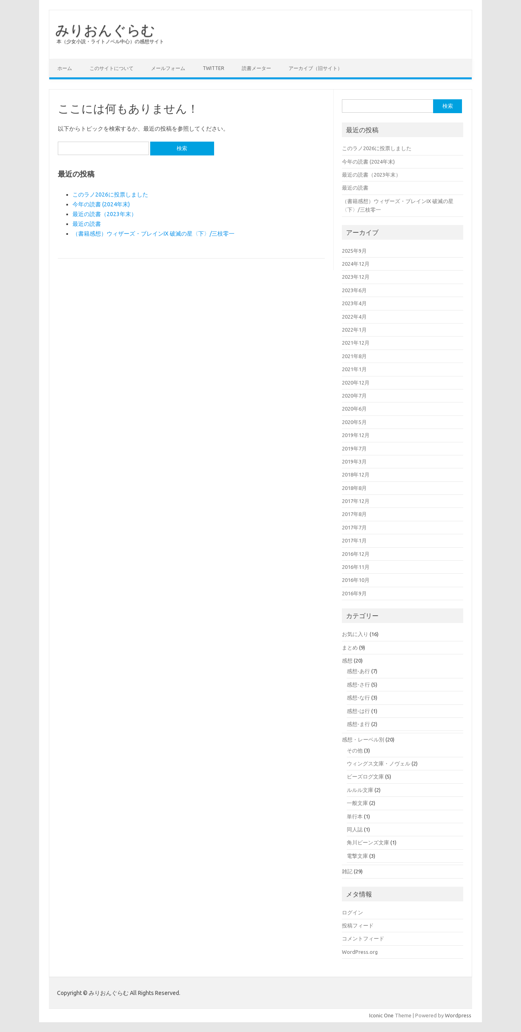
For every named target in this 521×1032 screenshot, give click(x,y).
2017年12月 (356, 501)
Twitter (213, 68)
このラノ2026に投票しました (110, 194)
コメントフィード (363, 938)
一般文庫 (357, 803)
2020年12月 (356, 382)
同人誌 (355, 829)
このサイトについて (112, 68)
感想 (347, 660)
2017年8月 (354, 514)
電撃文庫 (357, 856)
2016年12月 (356, 554)
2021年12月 (356, 342)
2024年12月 (356, 264)
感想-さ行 (358, 684)
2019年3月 (354, 461)
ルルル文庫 (360, 790)
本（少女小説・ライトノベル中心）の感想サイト (110, 41)
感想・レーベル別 (363, 739)
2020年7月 (354, 395)
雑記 (347, 871)
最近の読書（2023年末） (104, 214)
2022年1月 (354, 329)
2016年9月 (354, 593)
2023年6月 (354, 290)
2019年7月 (354, 448)
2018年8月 (354, 488)
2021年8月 (354, 356)
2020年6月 (354, 408)
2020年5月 (354, 422)
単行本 (355, 816)
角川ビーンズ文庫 (368, 842)
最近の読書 (86, 224)
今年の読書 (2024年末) (101, 204)
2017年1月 (354, 540)
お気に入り (355, 634)
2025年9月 (354, 251)
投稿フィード (358, 925)
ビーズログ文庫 (365, 776)
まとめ (350, 647)
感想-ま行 (358, 724)
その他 (355, 750)
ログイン (352, 912)
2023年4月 (354, 303)
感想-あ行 (358, 671)
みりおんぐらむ (105, 29)
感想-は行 (358, 711)
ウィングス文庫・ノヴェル (378, 763)
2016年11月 (356, 567)
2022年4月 (354, 316)
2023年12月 (356, 277)
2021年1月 (354, 369)
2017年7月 (354, 527)
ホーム (64, 68)
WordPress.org (360, 952)
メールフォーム (168, 68)
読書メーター (256, 68)
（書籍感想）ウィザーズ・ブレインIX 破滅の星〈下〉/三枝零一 (153, 233)
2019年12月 (356, 435)
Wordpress (458, 1015)
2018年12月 (356, 474)
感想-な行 (358, 697)
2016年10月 (356, 580)
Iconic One (381, 1015)
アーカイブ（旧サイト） (315, 68)
